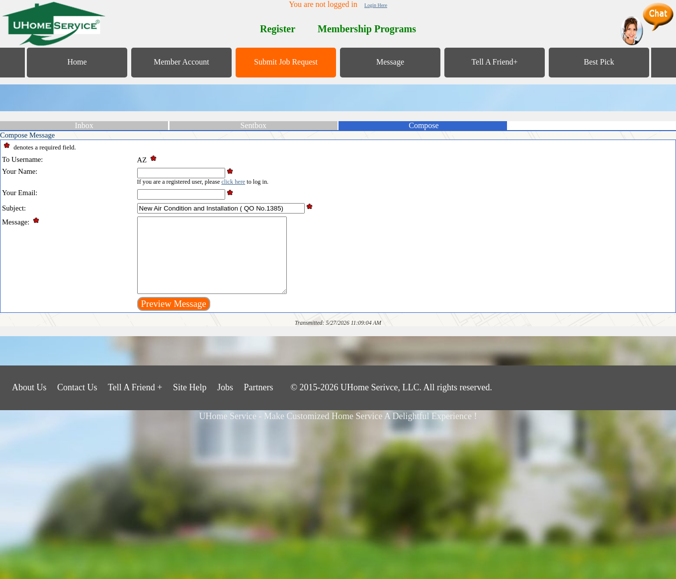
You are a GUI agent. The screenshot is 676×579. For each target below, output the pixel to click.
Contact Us (77, 402)
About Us (29, 402)
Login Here (375, 5)
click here (233, 181)
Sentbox (253, 125)
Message (390, 62)
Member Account (181, 62)
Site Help (190, 402)
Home (76, 62)
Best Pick (599, 62)
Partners (258, 402)
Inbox (84, 125)
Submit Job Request (286, 62)
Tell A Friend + (135, 402)
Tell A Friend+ (494, 62)
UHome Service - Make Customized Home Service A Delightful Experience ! (338, 431)
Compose (423, 125)
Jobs (225, 402)
